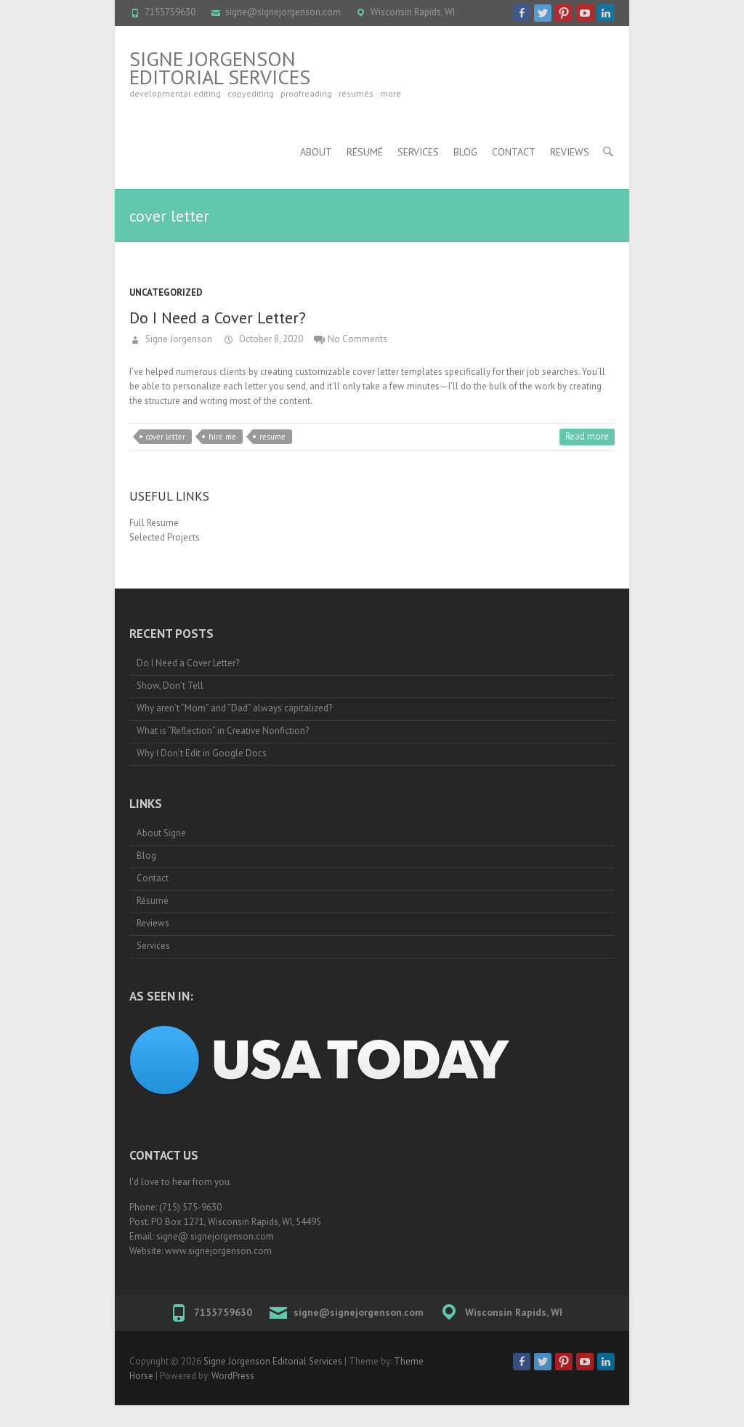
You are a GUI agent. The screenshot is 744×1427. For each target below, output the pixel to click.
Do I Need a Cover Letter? (217, 317)
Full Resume (154, 523)
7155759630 (170, 12)
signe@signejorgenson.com (283, 12)
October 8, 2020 (270, 339)
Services (418, 151)
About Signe (161, 833)
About (316, 151)
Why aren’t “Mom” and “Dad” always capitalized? (234, 708)
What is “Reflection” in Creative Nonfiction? (223, 730)
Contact (513, 151)
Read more (587, 436)
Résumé (365, 151)
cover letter (165, 437)
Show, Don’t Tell (170, 685)
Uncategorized (166, 292)
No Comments (357, 339)
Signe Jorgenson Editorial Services (219, 67)
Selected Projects (164, 537)
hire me (222, 437)
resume (272, 437)
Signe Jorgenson (177, 339)
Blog (465, 151)
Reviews (569, 151)
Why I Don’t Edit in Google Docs (202, 753)
